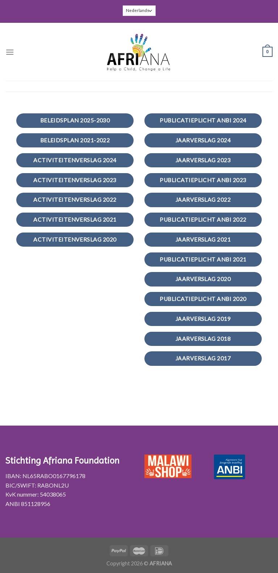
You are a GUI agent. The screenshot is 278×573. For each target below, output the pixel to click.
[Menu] (9, 52)
